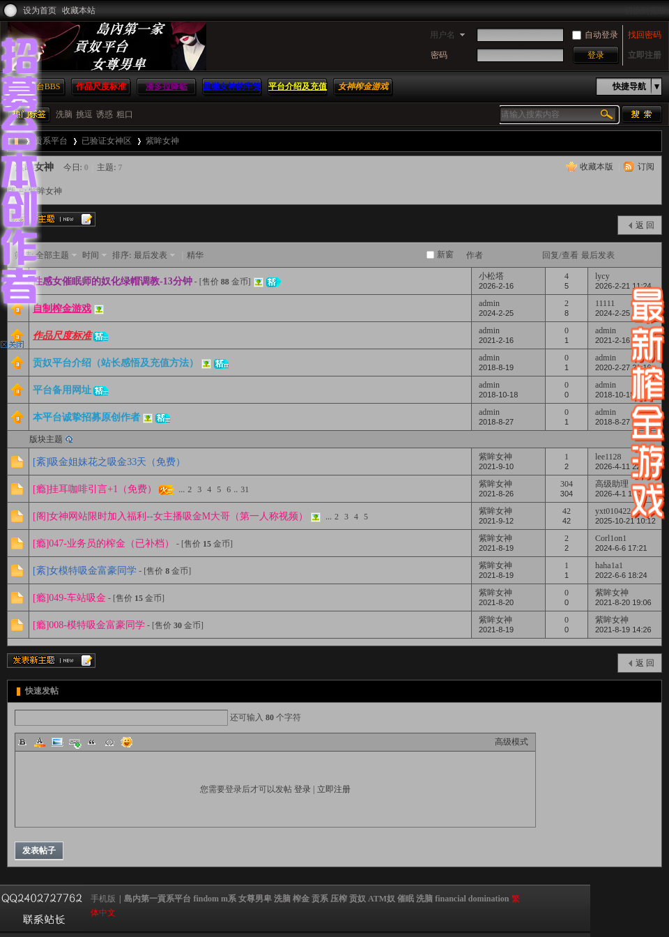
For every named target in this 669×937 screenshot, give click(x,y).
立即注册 (644, 55)
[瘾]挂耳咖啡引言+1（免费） (95, 489)
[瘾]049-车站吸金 (69, 598)
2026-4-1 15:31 (621, 493)
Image (57, 742)
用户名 (442, 35)
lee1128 (608, 457)
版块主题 (46, 439)
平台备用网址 (62, 390)
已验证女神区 (107, 141)
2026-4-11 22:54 (623, 466)
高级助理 (612, 484)
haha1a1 (609, 565)
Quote (92, 742)
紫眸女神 (162, 141)
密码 (439, 55)
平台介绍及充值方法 (297, 95)
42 (566, 511)
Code (109, 742)
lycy (602, 276)
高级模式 (511, 742)
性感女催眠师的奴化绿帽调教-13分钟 (112, 281)
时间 (90, 255)
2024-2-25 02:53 (623, 313)
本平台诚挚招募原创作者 (86, 417)
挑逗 (84, 114)
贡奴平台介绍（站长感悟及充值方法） (116, 363)
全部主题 (52, 255)
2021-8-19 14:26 (623, 629)
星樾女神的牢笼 (232, 86)
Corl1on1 (610, 538)
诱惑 (104, 114)
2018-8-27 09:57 (623, 422)
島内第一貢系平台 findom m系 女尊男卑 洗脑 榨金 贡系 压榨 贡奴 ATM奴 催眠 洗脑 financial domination (316, 899)
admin (489, 303)
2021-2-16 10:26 (623, 340)
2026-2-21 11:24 (623, 286)
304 (566, 484)
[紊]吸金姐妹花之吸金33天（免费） (109, 462)
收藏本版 (596, 167)
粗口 (124, 114)
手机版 (103, 899)
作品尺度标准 (101, 86)
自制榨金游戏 (62, 308)
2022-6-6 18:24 (621, 575)
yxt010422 (613, 511)
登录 (302, 789)
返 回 (645, 225)
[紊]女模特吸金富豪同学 (85, 570)
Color (40, 742)
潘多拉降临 (166, 86)
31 (244, 489)
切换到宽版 (645, 10)
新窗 (445, 254)
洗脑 (64, 114)
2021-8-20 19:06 (623, 602)
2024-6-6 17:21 (621, 548)
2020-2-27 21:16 (623, 367)
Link (75, 742)
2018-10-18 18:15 (625, 394)
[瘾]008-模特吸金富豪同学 (89, 625)
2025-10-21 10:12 (625, 521)
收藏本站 (78, 10)
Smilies (127, 742)
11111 (605, 303)
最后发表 (150, 255)
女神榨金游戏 (363, 86)
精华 (195, 255)
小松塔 (491, 276)
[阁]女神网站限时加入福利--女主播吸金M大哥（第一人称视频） (170, 516)
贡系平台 (51, 141)
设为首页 (39, 10)
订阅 (646, 167)
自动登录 (595, 35)
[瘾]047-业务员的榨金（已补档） (103, 543)
